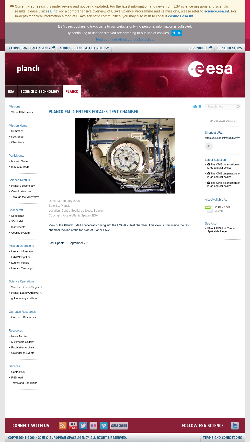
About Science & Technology (84, 48)
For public (198, 48)
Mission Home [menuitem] (18, 125)
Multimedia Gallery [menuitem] (22, 341)
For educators (229, 48)
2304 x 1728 (227, 209)
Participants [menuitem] (16, 155)
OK (179, 33)
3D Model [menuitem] (17, 221)
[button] (209, 146)
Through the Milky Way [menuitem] (25, 196)
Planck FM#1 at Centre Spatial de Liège (221, 230)
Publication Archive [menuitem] (22, 347)
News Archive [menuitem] (19, 336)
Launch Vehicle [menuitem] (20, 262)
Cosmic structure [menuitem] (21, 191)
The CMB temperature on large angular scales (224, 175)
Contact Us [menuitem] (17, 371)
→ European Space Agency (29, 48)
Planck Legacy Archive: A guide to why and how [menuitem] (26, 295)
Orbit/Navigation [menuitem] (21, 257)
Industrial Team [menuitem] (20, 166)
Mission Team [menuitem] (19, 161)
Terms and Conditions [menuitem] (24, 382)
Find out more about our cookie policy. (125, 39)
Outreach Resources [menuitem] (23, 317)
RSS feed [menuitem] (17, 377)
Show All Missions (22, 112)
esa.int (51, 11)
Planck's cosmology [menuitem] (23, 185)
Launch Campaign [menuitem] (22, 268)
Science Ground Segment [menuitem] (26, 287)
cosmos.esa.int (180, 16)
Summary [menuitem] (17, 130)
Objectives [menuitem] (17, 142)
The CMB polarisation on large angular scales (223, 166)
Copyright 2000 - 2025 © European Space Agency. (67, 438)
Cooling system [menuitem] (20, 232)
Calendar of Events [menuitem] (22, 352)
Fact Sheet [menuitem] (17, 136)
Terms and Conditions (222, 438)
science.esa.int (216, 11)
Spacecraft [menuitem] (17, 215)
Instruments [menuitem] (18, 227)
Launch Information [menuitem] (22, 251)
